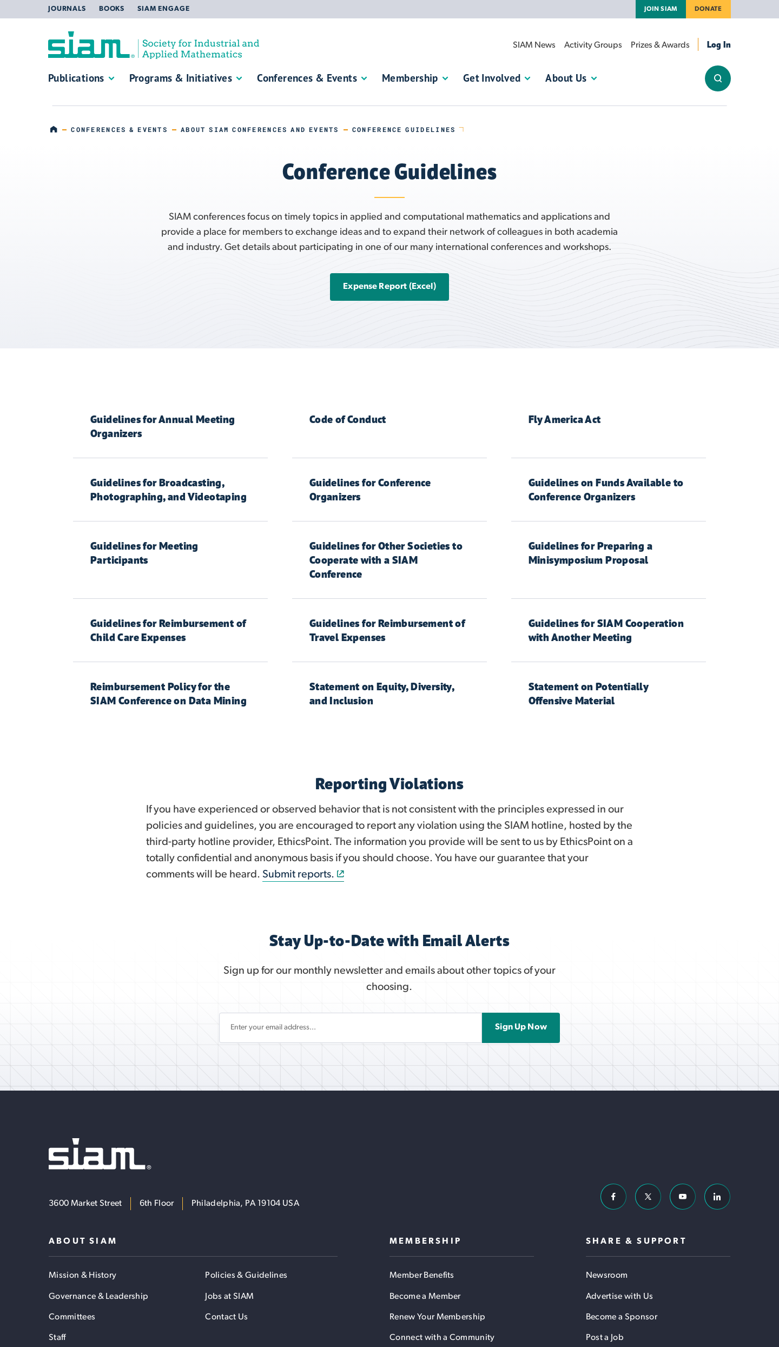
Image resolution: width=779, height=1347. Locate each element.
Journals (67, 8)
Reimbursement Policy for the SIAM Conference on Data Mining (168, 693)
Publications (76, 78)
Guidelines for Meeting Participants (144, 552)
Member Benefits (422, 1275)
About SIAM (83, 1241)
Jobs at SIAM (229, 1296)
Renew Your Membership (438, 1317)
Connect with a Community (442, 1337)
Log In (719, 44)
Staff (57, 1337)
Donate (708, 9)
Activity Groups (593, 45)
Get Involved (492, 78)
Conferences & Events (307, 78)
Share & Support (636, 1241)
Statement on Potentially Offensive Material (589, 693)
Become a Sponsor (621, 1317)
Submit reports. (298, 874)
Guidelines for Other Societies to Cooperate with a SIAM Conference (386, 559)
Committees (72, 1317)
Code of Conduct (347, 419)
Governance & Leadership (98, 1296)
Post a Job (605, 1337)
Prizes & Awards (660, 45)
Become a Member (425, 1296)
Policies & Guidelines (246, 1275)
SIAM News (534, 45)
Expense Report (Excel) (389, 286)
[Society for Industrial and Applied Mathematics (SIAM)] (153, 45)
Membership (410, 78)
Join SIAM (660, 9)
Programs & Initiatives (181, 78)
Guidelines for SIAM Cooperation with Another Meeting (606, 630)
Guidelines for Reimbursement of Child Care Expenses (168, 630)
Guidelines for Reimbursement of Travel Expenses (387, 630)
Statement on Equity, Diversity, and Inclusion (381, 693)
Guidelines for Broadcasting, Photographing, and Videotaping (168, 489)
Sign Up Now (521, 1027)
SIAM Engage (163, 8)
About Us (565, 78)
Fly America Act (565, 419)
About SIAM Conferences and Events (260, 130)
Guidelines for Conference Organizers (370, 489)
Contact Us (226, 1317)
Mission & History (82, 1275)
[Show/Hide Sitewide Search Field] (718, 78)
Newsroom (607, 1275)
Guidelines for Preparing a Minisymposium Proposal (590, 552)
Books (111, 8)
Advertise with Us (619, 1296)
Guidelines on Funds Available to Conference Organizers (606, 489)
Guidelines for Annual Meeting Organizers (162, 426)
